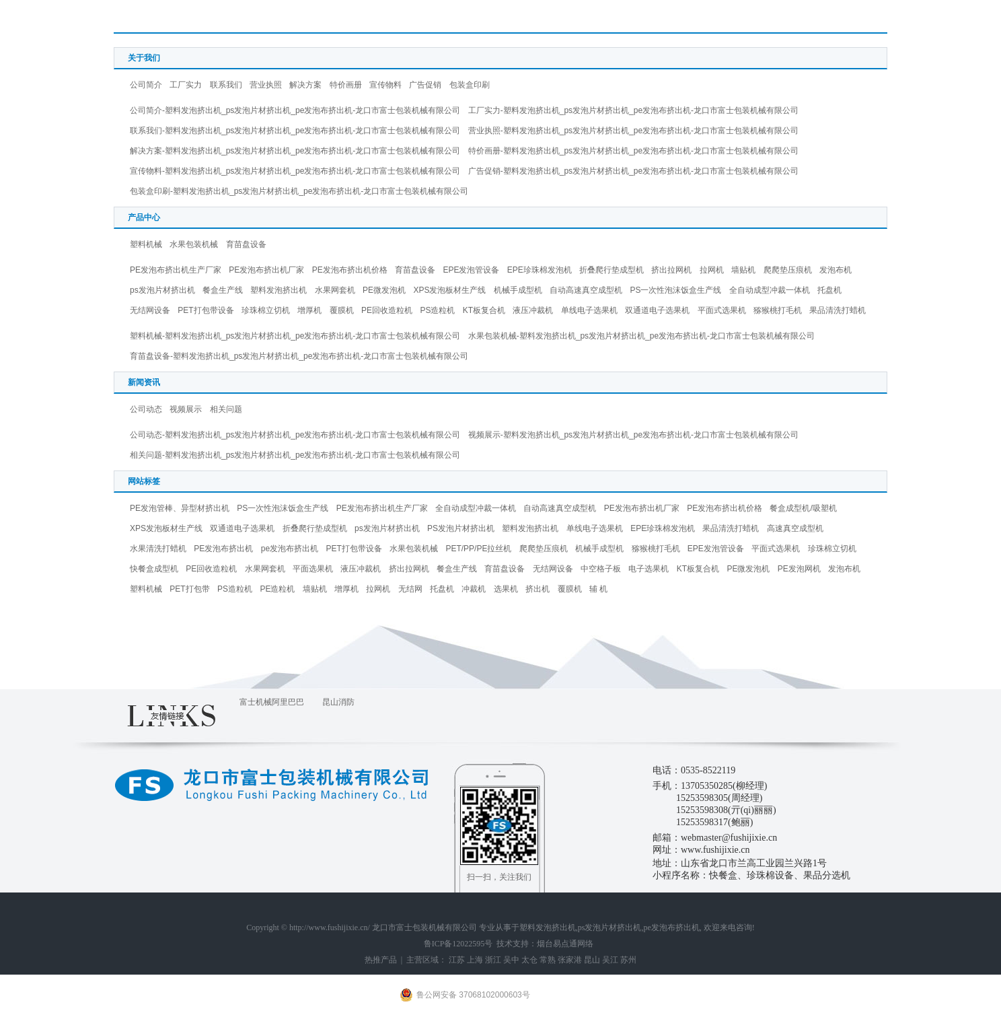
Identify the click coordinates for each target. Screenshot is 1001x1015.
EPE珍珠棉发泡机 (539, 270)
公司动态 (146, 409)
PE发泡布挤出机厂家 (266, 270)
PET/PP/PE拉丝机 (478, 548)
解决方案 (305, 85)
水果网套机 (335, 290)
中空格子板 (601, 568)
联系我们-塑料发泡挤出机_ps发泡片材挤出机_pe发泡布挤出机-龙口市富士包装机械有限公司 (295, 130)
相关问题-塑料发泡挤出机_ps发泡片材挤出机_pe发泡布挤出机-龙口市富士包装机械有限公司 (295, 455)
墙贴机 (743, 270)
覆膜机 (342, 310)
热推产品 (381, 960)
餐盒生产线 (222, 290)
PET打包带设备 (205, 310)
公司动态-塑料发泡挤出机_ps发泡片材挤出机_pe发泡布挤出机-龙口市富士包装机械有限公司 (295, 435)
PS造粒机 (437, 310)
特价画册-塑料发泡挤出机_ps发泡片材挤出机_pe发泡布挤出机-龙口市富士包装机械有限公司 (633, 150)
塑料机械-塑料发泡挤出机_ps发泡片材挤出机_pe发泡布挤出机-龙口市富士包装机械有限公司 (295, 336)
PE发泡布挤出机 (223, 548)
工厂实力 (186, 85)
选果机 (506, 589)
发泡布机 (835, 270)
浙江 (493, 960)
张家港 (570, 960)
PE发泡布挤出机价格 (349, 270)
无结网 (410, 589)
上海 (475, 960)
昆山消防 (338, 702)
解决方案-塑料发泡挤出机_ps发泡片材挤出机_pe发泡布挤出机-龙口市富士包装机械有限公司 (295, 150)
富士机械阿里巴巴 (271, 702)
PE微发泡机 (384, 290)
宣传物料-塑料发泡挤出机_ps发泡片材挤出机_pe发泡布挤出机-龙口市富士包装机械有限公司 (295, 171)
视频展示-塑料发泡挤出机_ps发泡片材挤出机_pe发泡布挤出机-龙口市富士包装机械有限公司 (633, 435)
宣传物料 (385, 85)
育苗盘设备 (246, 244)
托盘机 (829, 290)
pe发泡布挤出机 (289, 548)
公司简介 (146, 85)
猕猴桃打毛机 (777, 310)
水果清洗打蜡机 (158, 548)
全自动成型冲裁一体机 (769, 290)
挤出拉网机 (671, 270)
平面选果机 (313, 568)
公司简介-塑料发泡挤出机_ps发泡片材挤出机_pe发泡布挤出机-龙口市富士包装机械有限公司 (295, 110)
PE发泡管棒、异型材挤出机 (179, 508)
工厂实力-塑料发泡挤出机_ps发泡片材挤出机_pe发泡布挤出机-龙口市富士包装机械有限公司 (633, 110)
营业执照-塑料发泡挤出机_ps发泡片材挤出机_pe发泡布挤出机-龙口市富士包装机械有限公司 (633, 130)
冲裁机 (473, 589)
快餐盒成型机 (154, 568)
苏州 (628, 960)
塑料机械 (146, 244)
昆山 (592, 960)
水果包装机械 (194, 244)
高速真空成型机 (795, 528)
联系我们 (226, 85)
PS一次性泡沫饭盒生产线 (675, 290)
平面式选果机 (722, 310)
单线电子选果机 (589, 310)
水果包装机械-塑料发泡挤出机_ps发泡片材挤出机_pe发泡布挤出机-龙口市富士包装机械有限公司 (641, 336)
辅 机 (598, 589)
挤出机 (537, 589)
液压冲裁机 (533, 310)
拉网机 (712, 270)
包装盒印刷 (469, 85)
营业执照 (266, 85)
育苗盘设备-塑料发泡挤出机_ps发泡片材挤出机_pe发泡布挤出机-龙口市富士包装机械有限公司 (299, 356)
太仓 (529, 960)
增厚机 (309, 310)
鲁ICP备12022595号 (458, 943)
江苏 (457, 960)
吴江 (610, 960)
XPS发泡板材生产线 (449, 290)
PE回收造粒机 (386, 310)
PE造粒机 (277, 589)
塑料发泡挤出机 (278, 290)
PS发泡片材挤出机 (460, 528)
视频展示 (186, 409)
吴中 (511, 960)
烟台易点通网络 (565, 943)
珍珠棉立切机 (266, 310)
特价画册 (346, 85)
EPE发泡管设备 (471, 270)
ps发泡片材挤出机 (162, 290)
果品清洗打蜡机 (837, 310)
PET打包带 (189, 589)
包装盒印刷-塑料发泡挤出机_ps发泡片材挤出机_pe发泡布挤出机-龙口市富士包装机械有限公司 (299, 191)
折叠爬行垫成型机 (611, 270)
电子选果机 (648, 568)
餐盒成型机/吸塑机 (803, 508)
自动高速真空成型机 (586, 290)
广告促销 (425, 85)
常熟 (548, 960)
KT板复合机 (484, 310)
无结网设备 (150, 310)
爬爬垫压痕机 (788, 270)
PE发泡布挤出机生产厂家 (175, 270)
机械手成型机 (518, 290)
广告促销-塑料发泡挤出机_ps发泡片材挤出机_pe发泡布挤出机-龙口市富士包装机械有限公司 (633, 171)
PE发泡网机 (799, 568)
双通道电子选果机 (657, 310)
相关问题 (226, 409)
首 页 (827, 19)
